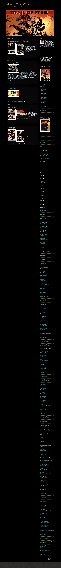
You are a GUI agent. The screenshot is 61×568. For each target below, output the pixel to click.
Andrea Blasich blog (43, 219)
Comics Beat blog (43, 367)
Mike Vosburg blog (43, 299)
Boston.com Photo (43, 355)
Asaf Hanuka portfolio (43, 231)
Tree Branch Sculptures (43, 545)
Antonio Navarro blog (43, 226)
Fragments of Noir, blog (43, 393)
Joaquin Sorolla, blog (43, 275)
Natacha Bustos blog (43, 304)
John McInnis (42, 276)
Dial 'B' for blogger (43, 379)
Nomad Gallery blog (43, 309)
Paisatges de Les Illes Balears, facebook (46, 518)
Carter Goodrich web (43, 238)
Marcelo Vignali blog (43, 291)
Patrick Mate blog (42, 312)
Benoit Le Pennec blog (43, 234)
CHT (35, 46)
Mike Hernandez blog (43, 297)
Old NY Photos (42, 517)
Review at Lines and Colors (44, 151)
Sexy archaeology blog (43, 534)
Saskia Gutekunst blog (43, 325)
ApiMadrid (41, 468)
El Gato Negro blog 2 (43, 255)
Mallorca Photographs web (44, 502)
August (42, 188)
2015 (42, 174)
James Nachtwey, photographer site (45, 488)
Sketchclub (42, 332)
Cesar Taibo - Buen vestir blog (44, 360)
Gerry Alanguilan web (43, 263)
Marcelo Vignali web (43, 292)
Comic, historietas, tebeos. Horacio (45, 365)
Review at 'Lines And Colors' (44, 109)
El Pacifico (41, 256)
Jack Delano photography (44, 267)
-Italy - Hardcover (42, 102)
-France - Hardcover (43, 93)
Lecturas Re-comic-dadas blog (44, 414)
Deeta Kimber (42, 375)
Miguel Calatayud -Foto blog (44, 296)
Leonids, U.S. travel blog (44, 494)
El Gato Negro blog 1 (43, 254)
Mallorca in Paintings (43, 418)
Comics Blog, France (43, 368)
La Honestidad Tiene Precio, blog (45, 492)
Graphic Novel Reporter (43, 397)
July (41, 189)
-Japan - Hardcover (43, 98)
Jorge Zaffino (42, 279)
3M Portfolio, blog (42, 209)
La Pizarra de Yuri (43, 493)
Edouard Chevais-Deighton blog (45, 252)
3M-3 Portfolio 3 (42, 211)
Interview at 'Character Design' (44, 158)
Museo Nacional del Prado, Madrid (45, 510)
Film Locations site (43, 388)
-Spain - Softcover (43, 106)
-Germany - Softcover (43, 97)
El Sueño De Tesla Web (43, 477)
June (42, 191)
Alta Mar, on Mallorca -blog (44, 464)
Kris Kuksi (41, 283)
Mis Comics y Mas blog (43, 421)
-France (41, 139)
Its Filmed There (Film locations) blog (45, 405)
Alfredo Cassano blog (43, 218)
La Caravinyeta (42, 412)
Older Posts (35, 147)
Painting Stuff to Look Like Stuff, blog (45, 430)
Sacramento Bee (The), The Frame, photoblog (47, 530)
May (42, 192)
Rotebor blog (42, 441)
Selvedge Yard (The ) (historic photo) (45, 445)
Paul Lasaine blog (43, 316)
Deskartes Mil (42, 377)
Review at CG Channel (43, 150)
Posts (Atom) (13, 149)
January (42, 198)
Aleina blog (42, 215)
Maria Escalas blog (43, 505)
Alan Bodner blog (42, 213)
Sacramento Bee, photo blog (44, 531)
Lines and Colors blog (43, 416)
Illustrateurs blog (42, 401)
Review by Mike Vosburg (44, 154)
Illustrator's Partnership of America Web (46, 486)
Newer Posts (9, 147)
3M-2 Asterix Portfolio (43, 210)
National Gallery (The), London (44, 513)
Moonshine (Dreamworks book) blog (45, 301)
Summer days (12, 107)
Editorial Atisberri (42, 381)
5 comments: (21, 143)
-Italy (41, 146)
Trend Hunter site (42, 453)
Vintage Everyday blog (43, 551)
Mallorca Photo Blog (43, 501)
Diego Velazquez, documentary (45, 380)
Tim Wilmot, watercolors (43, 337)
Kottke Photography (43, 489)
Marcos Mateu (48, 40)
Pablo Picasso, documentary (44, 429)
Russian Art (42, 442)
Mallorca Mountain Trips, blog (44, 500)
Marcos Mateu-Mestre (19, 4)
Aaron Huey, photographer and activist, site (46, 460)
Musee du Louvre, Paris (43, 509)
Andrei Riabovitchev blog (44, 222)
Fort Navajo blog (42, 392)
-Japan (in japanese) (43, 142)
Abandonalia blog (42, 461)
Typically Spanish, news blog (44, 547)
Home (22, 147)
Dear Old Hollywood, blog (44, 373)
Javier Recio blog (42, 271)
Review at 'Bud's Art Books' (44, 111)
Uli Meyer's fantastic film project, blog (45, 340)
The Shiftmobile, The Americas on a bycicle (46, 541)
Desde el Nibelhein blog (43, 376)
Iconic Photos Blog (43, 485)
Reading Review (42, 438)
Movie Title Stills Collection (44, 424)
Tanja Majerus (42, 334)
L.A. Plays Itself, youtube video (44, 410)
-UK (40, 138)
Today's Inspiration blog (43, 450)
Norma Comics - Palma (43, 426)
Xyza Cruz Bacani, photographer (45, 345)
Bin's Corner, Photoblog (43, 469)
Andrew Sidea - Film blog (44, 351)
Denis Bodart (42, 248)
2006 (42, 204)
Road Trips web (42, 529)
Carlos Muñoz (42, 235)
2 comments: (21, 101)
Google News (42, 481)
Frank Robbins (42, 259)
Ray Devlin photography (43, 526)
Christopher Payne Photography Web (45, 473)
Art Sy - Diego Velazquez (44, 352)
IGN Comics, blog (43, 400)
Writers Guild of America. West (44, 555)
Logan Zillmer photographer (44, 284)
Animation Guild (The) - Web (44, 465)
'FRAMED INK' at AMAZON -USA (45, 135)
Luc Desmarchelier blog (43, 287)
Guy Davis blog (42, 264)
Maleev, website (42, 288)
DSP (31, 92)
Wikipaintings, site (43, 454)
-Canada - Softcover (43, 89)
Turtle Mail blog (42, 546)
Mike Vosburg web (43, 300)
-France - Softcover (43, 94)
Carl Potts (41, 359)
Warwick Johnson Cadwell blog (45, 341)
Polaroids (41, 437)
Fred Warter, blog (42, 260)
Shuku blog (42, 535)
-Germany (41, 141)
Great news (12, 88)
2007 (42, 203)
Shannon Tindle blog (43, 329)
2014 (42, 175)
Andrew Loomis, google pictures (45, 223)
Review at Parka (42, 107)
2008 (42, 201)
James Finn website (43, 268)
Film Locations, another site (44, 389)
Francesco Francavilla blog (44, 258)
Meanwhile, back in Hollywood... (19, 41)
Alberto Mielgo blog (43, 214)
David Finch (42, 247)
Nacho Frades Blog (43, 303)
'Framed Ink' (13, 75)
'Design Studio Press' (24, 72)
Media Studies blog (43, 420)
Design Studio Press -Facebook (45, 251)
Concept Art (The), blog (43, 371)
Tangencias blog (42, 449)
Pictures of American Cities (44, 525)
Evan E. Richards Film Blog (44, 385)
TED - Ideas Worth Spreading (44, 539)
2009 (42, 200)
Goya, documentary (43, 396)
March (42, 195)
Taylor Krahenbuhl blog (43, 336)
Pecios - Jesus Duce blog (44, 433)
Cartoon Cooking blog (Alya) (44, 239)
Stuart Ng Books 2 (43, 446)
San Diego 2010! (13, 63)
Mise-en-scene (42, 422)
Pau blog (41, 313)
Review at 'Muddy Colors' (44, 113)
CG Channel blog (42, 356)
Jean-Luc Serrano (43, 272)
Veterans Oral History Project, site (45, 550)
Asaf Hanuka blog (43, 230)
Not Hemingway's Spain (43, 514)
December (42, 182)
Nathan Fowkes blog (43, 305)
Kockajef (41, 408)
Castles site (42, 472)
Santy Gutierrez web (43, 324)
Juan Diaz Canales (43, 280)
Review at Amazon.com (43, 110)
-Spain (41, 147)
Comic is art (42, 364)
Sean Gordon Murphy (43, 328)
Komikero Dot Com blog (43, 409)
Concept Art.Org (42, 372)
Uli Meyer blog (42, 338)
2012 (42, 178)
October (42, 185)
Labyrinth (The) (42, 413)
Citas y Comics (42, 363)
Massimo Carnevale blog (44, 293)
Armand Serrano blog (43, 227)
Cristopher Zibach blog (43, 246)
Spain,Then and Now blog (44, 538)
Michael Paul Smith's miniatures (45, 506)
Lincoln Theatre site (43, 496)
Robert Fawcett (42, 320)
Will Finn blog (42, 342)
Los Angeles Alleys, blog (44, 498)
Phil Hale (41, 317)
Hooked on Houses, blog (44, 484)
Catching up (12, 128)
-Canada (41, 137)
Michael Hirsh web (43, 295)
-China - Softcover (43, 101)
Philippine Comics (43, 434)
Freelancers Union (43, 480)
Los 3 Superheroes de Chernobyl (45, 497)
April (42, 194)
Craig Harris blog (42, 243)
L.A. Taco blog (42, 490)
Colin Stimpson (42, 242)
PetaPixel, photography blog (44, 522)
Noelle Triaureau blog (43, 308)
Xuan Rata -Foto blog (43, 344)
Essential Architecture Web (44, 384)
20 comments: (21, 82)
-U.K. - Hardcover (42, 90)
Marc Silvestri (42, 289)
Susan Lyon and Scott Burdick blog (45, 333)
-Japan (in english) (43, 143)
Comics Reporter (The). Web (44, 369)
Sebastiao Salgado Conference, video (45, 533)
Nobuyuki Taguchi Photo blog (44, 425)
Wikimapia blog (42, 554)
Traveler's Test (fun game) (44, 543)
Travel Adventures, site (43, 542)
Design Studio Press (43, 476)
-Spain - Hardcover (43, 105)
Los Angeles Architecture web (44, 417)
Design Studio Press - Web (44, 250)
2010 (42, 181)
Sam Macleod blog (43, 321)
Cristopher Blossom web (44, 244)
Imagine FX (42, 404)
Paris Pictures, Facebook (44, 521)
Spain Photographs (43, 537)
